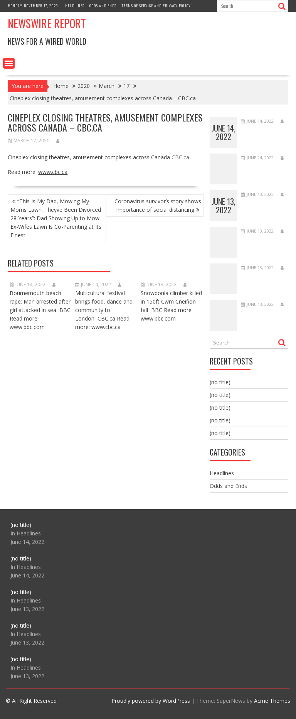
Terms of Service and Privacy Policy (156, 5)
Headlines (74, 5)
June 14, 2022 (223, 132)
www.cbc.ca (52, 172)
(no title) (220, 382)
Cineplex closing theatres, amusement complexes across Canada (89, 157)
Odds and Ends (102, 5)
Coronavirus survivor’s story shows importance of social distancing (157, 205)
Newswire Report (47, 23)
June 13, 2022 (223, 206)
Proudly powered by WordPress (150, 700)
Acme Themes (272, 700)
